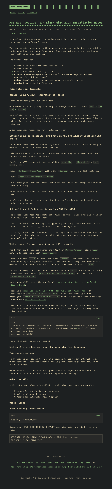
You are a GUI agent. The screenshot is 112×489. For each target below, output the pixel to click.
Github (21, 12)
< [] (54, 462)
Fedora (23, 33)
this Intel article (35, 299)
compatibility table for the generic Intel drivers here (55, 291)
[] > (56, 466)
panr (88, 478)
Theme (79, 478)
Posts (13, 12)
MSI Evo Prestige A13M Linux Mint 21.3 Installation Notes (56, 22)
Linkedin (32, 12)
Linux (14, 33)
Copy (98, 318)
